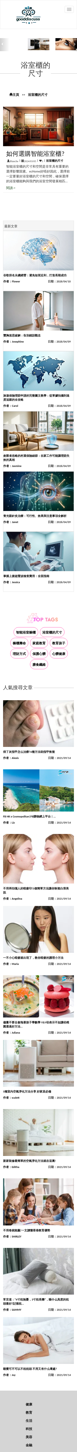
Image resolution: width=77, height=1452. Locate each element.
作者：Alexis (11, 758)
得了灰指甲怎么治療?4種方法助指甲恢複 (29, 752)
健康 (29, 1404)
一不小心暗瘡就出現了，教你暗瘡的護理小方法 (33, 958)
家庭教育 (39, 643)
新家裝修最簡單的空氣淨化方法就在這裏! (29, 1161)
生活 (29, 1421)
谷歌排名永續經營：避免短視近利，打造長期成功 (35, 275)
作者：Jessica (11, 582)
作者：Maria (11, 964)
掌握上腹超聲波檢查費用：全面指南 (26, 576)
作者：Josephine (13, 341)
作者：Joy (9, 1375)
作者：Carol (10, 406)
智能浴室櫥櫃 (26, 632)
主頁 (14, 95)
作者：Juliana (11, 1032)
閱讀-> (10, 188)
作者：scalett (11, 1097)
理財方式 (19, 654)
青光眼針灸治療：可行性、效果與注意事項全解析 (35, 516)
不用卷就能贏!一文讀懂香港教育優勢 (26, 1230)
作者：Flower (11, 281)
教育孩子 (58, 643)
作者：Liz (9, 822)
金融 (29, 1445)
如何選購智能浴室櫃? (35, 153)
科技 (29, 1429)
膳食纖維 (39, 665)
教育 (29, 1412)
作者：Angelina (12, 898)
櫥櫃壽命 (19, 643)
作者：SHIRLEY (12, 1236)
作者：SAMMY (12, 1310)
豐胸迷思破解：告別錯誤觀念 (22, 335)
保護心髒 (39, 654)
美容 (29, 1437)
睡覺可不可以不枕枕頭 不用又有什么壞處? (30, 1369)
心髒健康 (58, 654)
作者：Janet (10, 522)
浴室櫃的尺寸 (38, 95)
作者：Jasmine (12, 466)
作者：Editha (11, 1167)
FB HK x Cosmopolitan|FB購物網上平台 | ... (29, 816)
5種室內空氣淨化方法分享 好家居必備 (27, 1091)
